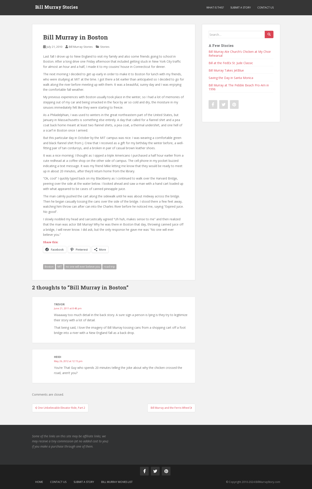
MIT (59, 266)
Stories (105, 47)
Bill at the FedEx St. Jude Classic (231, 63)
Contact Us (265, 7)
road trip (109, 266)
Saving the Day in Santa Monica (231, 78)
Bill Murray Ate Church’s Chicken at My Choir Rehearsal (240, 54)
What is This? (215, 7)
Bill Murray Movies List (117, 482)
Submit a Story (240, 7)
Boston (49, 266)
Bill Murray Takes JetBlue (226, 70)
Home (39, 482)
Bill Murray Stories (56, 7)
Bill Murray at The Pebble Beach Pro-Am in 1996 (239, 87)
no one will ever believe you (83, 266)
